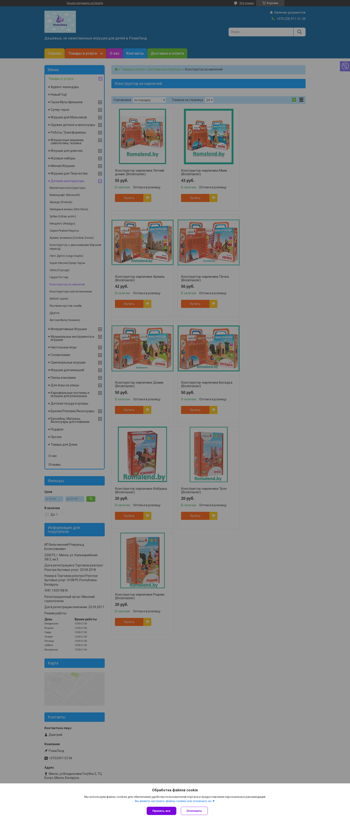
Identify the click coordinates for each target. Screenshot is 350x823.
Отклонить (194, 811)
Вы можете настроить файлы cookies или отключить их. (173, 801)
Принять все (161, 811)
